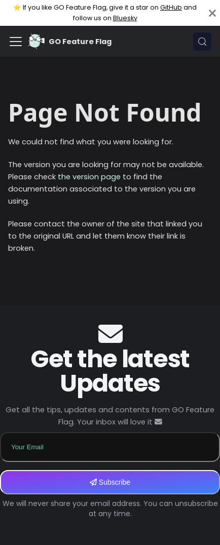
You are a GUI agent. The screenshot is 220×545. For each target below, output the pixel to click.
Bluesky (125, 18)
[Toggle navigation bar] (15, 41)
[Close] (212, 13)
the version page (89, 177)
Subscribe (110, 482)
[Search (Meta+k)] (202, 41)
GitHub (171, 7)
